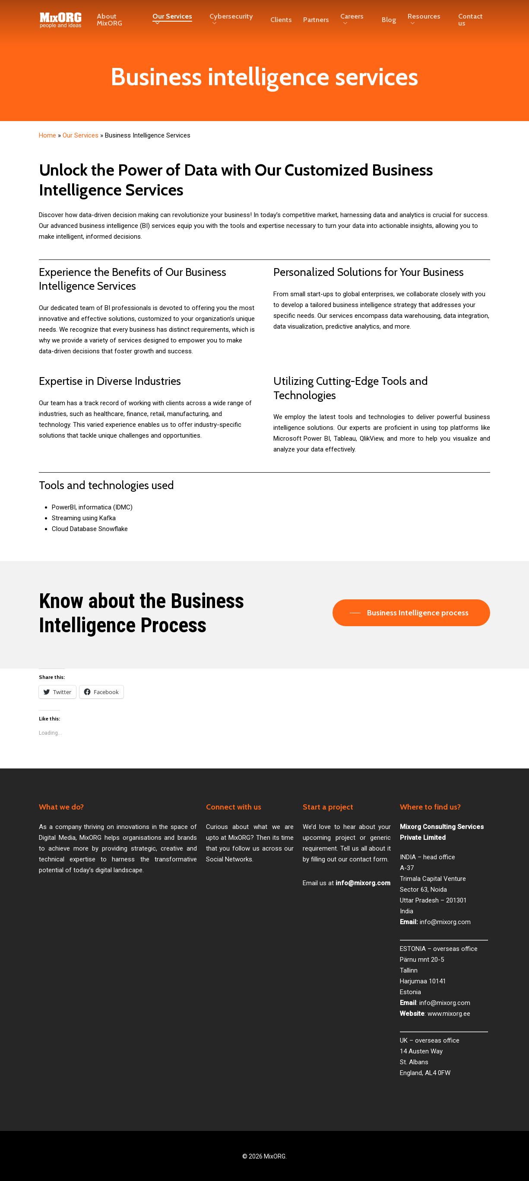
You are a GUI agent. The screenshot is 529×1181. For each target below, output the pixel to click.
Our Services (80, 135)
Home (47, 135)
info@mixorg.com (445, 922)
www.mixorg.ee (449, 1014)
